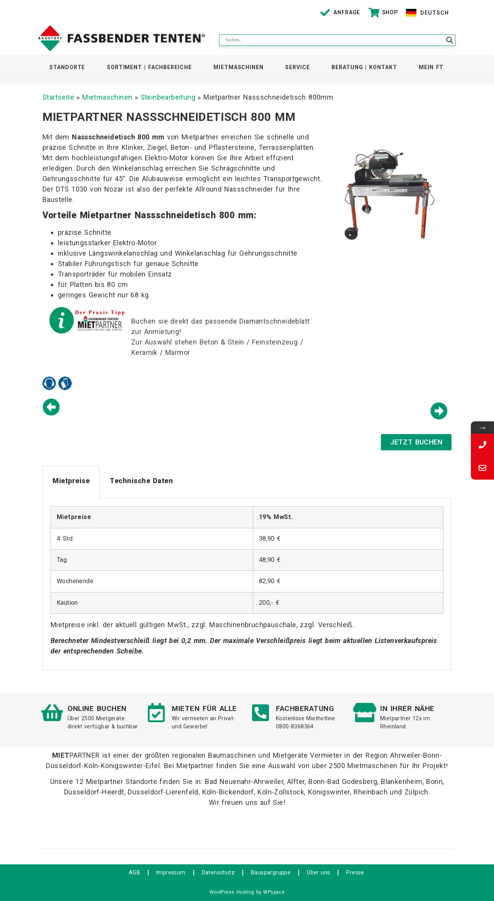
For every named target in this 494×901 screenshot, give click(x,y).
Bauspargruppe (271, 872)
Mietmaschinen (238, 67)
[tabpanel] (247, 584)
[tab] (71, 482)
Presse (355, 872)
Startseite (58, 97)
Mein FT (431, 67)
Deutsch (434, 13)
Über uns (318, 872)
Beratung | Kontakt (364, 67)
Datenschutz (218, 872)
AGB (134, 872)
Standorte (67, 67)
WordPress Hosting (232, 892)
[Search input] (333, 40)
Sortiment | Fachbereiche (149, 67)
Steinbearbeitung (167, 97)
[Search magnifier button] (449, 40)
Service (297, 67)
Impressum (171, 872)
